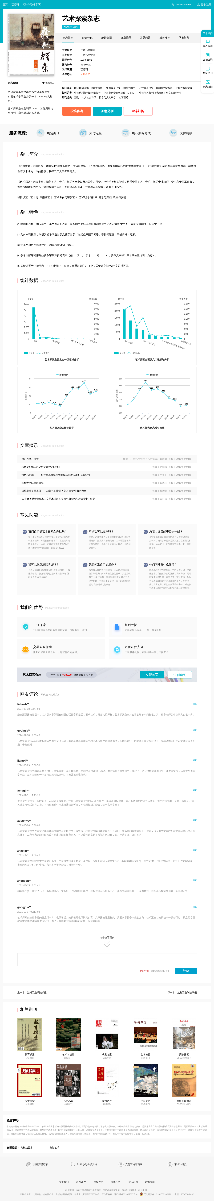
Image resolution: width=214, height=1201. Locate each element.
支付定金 (95, 133)
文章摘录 (126, 37)
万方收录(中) (146, 88)
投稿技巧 (115, 1182)
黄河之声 (107, 1100)
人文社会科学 (89, 97)
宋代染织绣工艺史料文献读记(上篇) (41, 466)
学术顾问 (208, 33)
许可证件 (81, 1182)
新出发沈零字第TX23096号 (87, 1194)
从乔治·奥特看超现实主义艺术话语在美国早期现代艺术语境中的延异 (58, 498)
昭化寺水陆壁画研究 (32, 482)
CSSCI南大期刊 (71, 27)
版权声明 (98, 1182)
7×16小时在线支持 (83, 1164)
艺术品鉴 (68, 1100)
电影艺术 (54, 1147)
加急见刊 (107, 111)
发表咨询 (208, 43)
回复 (195, 704)
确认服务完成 (141, 133)
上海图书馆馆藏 (183, 88)
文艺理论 (123, 97)
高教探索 (184, 1054)
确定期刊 (53, 133)
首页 (5, 4)
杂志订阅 (138, 111)
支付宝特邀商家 (130, 1164)
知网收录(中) (113, 88)
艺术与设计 (68, 1054)
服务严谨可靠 (37, 1164)
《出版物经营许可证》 (29, 1126)
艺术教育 (145, 1054)
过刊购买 (179, 675)
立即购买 (152, 675)
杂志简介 (68, 37)
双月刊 (15, 4)
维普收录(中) (129, 88)
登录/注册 (206, 4)
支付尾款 (186, 133)
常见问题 (145, 37)
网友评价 (184, 37)
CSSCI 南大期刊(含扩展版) (88, 88)
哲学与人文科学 (107, 97)
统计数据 (106, 37)
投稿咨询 (76, 111)
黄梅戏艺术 (27, 1147)
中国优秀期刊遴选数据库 (87, 92)
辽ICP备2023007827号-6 (125, 1194)
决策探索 (30, 1100)
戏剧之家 (107, 1054)
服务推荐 (164, 37)
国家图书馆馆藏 (163, 88)
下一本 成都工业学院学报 (182, 992)
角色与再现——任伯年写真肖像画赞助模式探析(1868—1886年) (56, 474)
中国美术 (145, 1100)
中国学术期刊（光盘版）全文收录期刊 (160, 92)
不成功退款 (177, 1164)
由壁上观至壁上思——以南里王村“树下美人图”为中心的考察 (54, 490)
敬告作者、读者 (30, 458)
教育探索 (30, 1054)
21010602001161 (164, 1194)
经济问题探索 (184, 1100)
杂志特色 (87, 37)
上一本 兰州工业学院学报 (32, 992)
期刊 (76, 97)
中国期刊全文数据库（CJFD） (120, 92)
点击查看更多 (107, 941)
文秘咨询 (208, 57)
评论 (186, 971)
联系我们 (150, 1182)
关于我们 (64, 1182)
